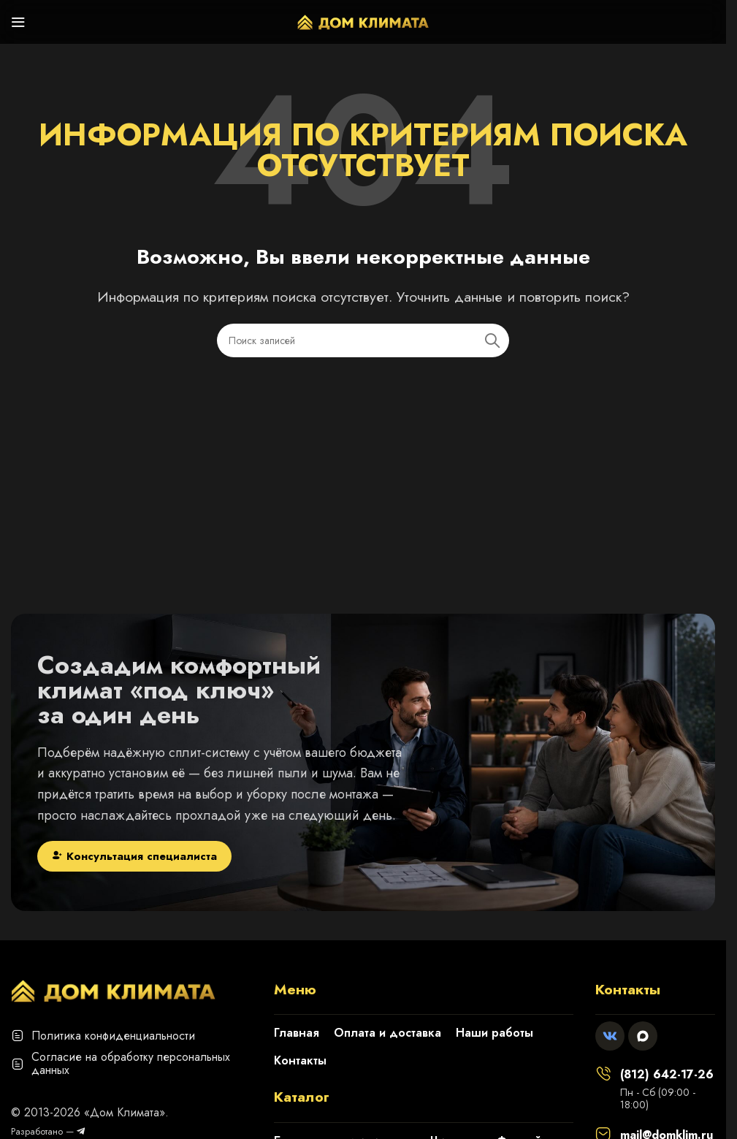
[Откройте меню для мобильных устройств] (18, 22)
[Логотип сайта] (363, 20)
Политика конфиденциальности (113, 1035)
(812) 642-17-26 (667, 1074)
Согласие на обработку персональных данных (130, 1063)
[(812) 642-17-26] (603, 1073)
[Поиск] (363, 340)
